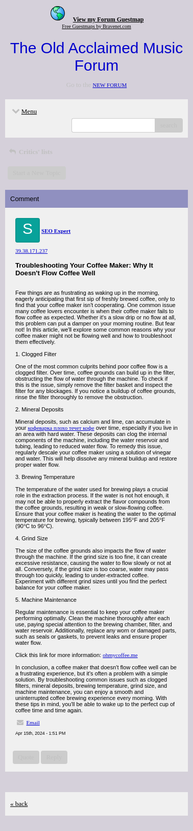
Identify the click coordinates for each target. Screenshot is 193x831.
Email (33, 722)
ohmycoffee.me (120, 655)
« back (19, 803)
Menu (23, 111)
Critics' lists (30, 152)
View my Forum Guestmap (108, 19)
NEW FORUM (109, 85)
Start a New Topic (37, 173)
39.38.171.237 (31, 251)
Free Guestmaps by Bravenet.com (96, 26)
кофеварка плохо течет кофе (61, 428)
